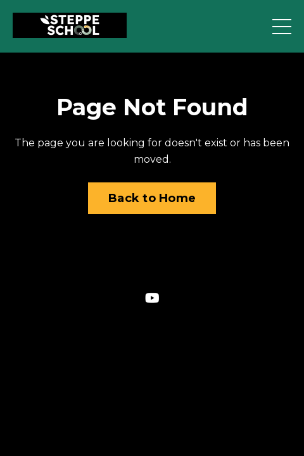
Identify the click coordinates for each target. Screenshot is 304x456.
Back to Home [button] (152, 198)
